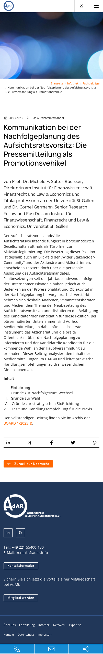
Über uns (10, 625)
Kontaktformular (21, 565)
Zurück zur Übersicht (31, 463)
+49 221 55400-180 (28, 547)
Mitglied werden (20, 597)
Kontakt (9, 634)
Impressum (45, 634)
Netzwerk (59, 625)
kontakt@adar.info (32, 552)
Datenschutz (26, 634)
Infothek (72, 83)
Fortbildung (27, 625)
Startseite (57, 83)
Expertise (75, 625)
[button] (8, 442)
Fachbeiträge (91, 83)
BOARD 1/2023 (16, 423)
